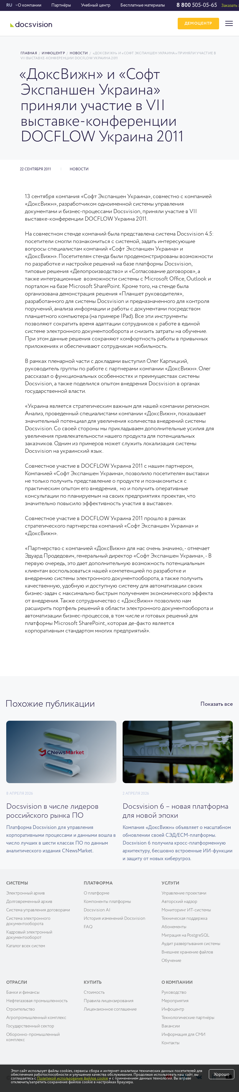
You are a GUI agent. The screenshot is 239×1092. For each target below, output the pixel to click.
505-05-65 (196, 5)
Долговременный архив (29, 901)
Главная (29, 53)
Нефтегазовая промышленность (37, 1001)
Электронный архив (25, 893)
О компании (29, 5)
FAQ (88, 927)
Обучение (171, 960)
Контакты (171, 1043)
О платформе (96, 893)
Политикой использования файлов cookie (72, 1078)
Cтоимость (94, 992)
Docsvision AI (97, 910)
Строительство (20, 1009)
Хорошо (221, 1074)
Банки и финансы (23, 992)
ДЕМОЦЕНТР (198, 24)
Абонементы (174, 927)
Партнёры (61, 5)
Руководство (174, 992)
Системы (17, 883)
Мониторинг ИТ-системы (186, 910)
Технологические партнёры (188, 1018)
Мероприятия (175, 1001)
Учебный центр (95, 5)
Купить (93, 982)
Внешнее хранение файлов (187, 952)
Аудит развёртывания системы (191, 944)
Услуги (170, 883)
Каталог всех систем (25, 946)
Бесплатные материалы (142, 5)
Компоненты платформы (107, 901)
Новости (79, 53)
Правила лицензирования (109, 1001)
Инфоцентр (53, 53)
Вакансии (171, 1026)
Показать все (216, 704)
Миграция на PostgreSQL (185, 935)
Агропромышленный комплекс (36, 1018)
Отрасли (16, 982)
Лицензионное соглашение (110, 1009)
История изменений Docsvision (114, 918)
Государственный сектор (30, 1026)
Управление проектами (184, 893)
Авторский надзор (179, 901)
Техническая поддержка (184, 918)
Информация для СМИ (183, 1034)
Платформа (98, 883)
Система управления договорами (38, 910)
